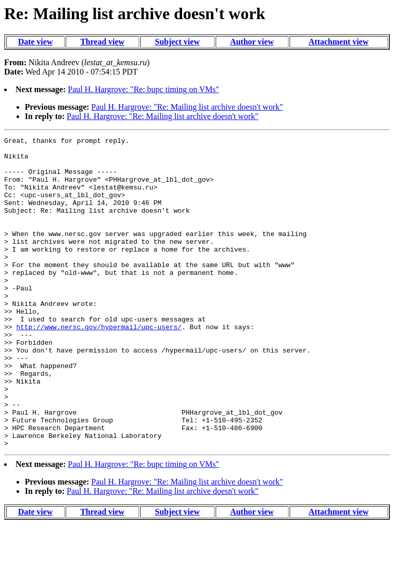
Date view (35, 41)
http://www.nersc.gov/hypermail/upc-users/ (98, 365)
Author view (252, 41)
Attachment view (339, 41)
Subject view (177, 41)
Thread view (102, 41)
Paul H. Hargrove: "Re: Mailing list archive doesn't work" (187, 106)
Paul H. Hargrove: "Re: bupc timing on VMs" (143, 89)
